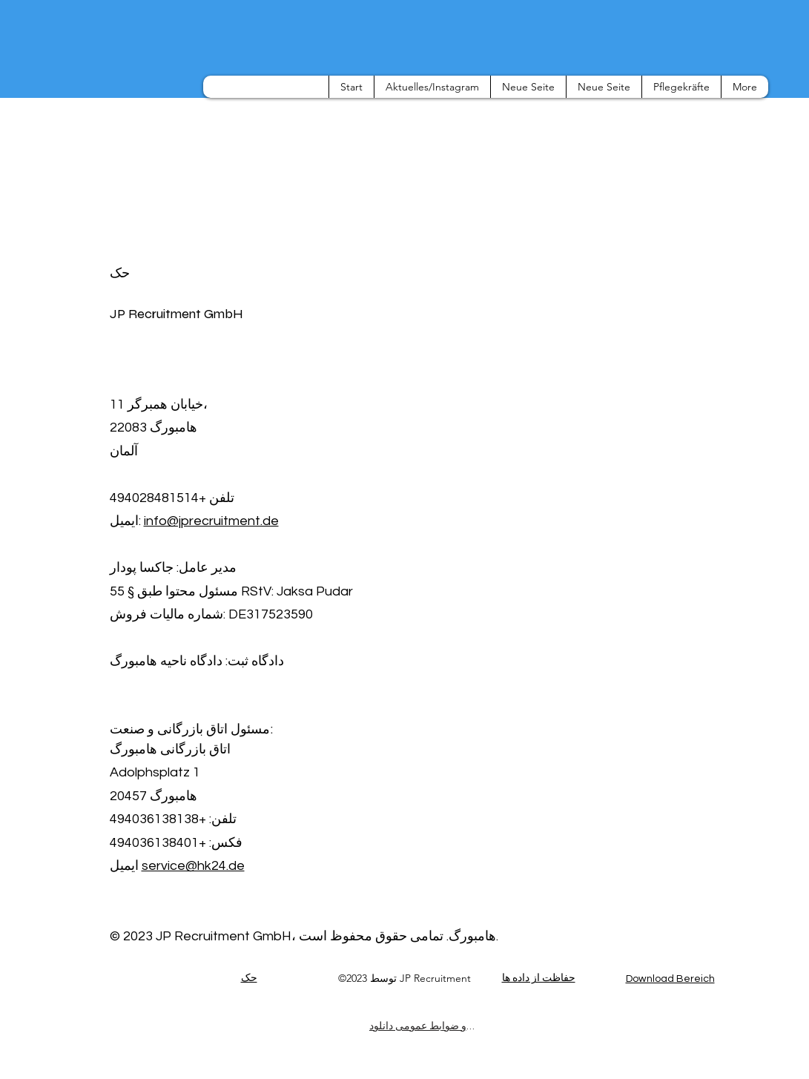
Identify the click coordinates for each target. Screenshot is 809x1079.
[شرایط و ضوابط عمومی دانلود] (422, 1025)
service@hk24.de (193, 866)
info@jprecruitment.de (211, 521)
